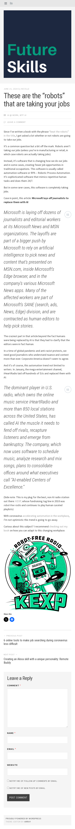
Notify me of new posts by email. (28, 788)
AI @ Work (12, 115)
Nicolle (25, 88)
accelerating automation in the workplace (45, 515)
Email (11, 748)
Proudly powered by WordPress (23, 818)
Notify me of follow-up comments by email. (33, 781)
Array (27, 821)
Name (11, 732)
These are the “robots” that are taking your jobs (37, 99)
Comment (14, 685)
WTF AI (23, 115)
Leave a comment (16, 122)
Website (12, 764)
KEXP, (18, 501)
